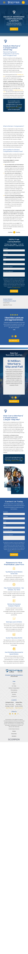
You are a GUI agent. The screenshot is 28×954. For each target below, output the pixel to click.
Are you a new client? (8, 266)
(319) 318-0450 (14, 676)
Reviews (14, 694)
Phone (4, 257)
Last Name (5, 253)
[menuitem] (14, 303)
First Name (5, 248)
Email (4, 262)
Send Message (14, 291)
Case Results (14, 692)
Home (14, 683)
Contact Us (14, 696)
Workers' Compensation (14, 688)
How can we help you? (8, 271)
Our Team (14, 686)
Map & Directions (9, 708)
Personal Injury (14, 690)
